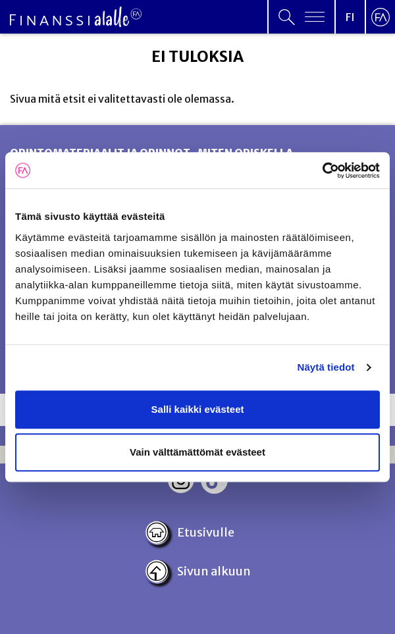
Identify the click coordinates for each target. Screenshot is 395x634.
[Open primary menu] (301, 17)
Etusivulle (189, 532)
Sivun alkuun (198, 571)
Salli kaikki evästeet (197, 409)
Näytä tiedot (326, 367)
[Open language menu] (350, 17)
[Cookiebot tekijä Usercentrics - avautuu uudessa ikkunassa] (322, 170)
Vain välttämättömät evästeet (197, 452)
